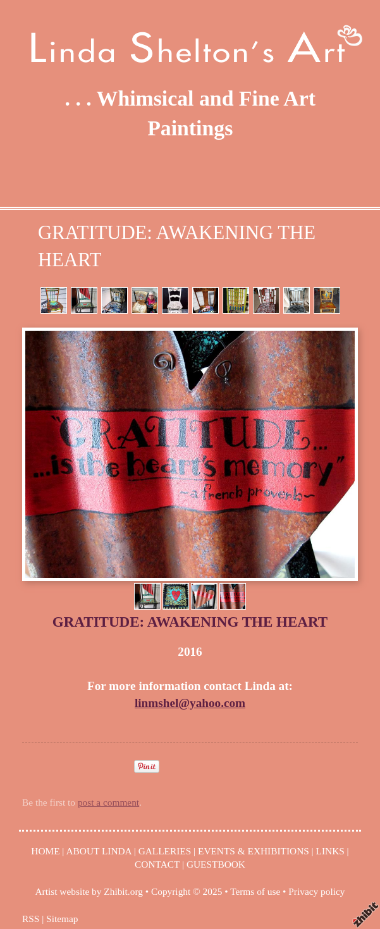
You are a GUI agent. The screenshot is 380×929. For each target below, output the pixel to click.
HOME (45, 851)
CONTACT (157, 864)
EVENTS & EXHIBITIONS (253, 851)
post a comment (108, 802)
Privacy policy (316, 891)
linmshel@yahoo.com (190, 703)
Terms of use (255, 891)
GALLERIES (165, 851)
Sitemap (62, 918)
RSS (30, 918)
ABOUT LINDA (98, 851)
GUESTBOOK (216, 864)
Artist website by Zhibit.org (89, 891)
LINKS (330, 851)
